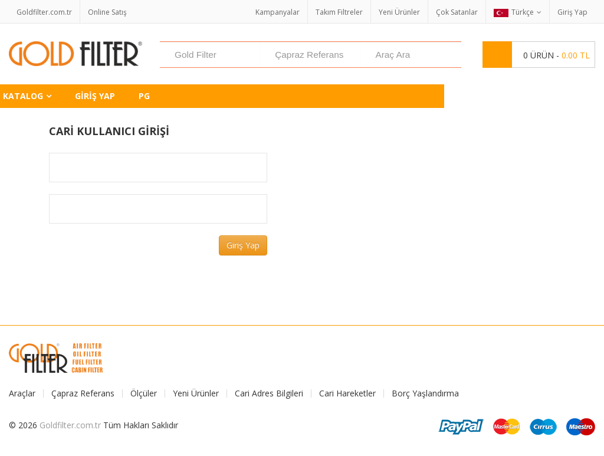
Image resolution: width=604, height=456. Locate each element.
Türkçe (514, 12)
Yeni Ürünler (399, 12)
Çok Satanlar (457, 12)
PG (144, 95)
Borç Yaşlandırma (425, 393)
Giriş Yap (572, 12)
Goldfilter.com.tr (44, 12)
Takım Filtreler (339, 12)
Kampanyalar (277, 12)
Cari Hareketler (347, 393)
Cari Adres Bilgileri (269, 393)
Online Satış (107, 12)
